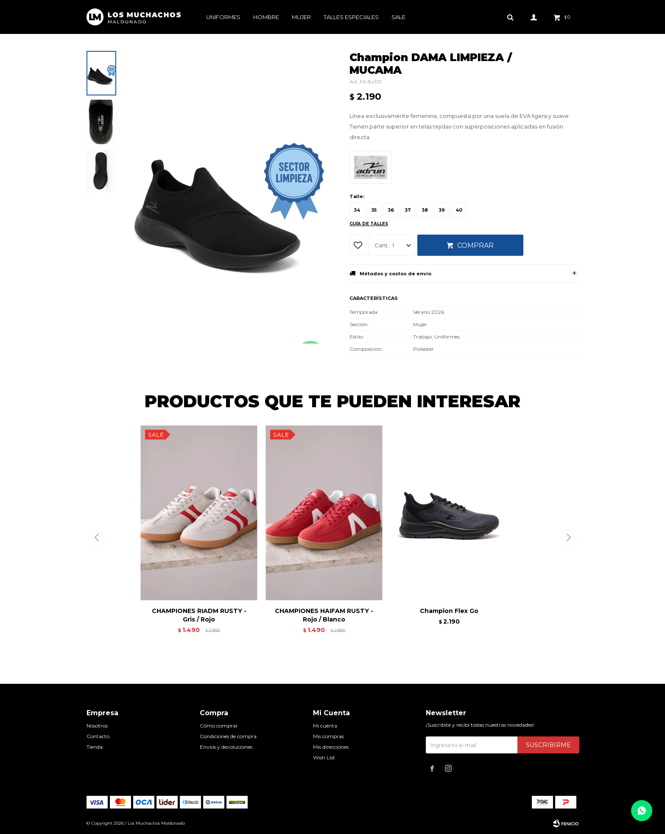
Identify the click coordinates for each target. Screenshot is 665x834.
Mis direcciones (331, 747)
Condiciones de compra (228, 736)
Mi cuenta (325, 725)
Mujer (301, 17)
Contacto (98, 736)
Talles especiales (351, 17)
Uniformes (223, 17)
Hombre (266, 17)
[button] (568, 537)
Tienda (95, 747)
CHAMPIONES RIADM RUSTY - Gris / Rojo (199, 615)
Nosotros (97, 725)
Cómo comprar (219, 725)
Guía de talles (368, 224)
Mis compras (328, 736)
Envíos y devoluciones (226, 747)
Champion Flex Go (449, 611)
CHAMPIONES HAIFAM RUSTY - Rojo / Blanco (324, 615)
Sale (398, 17)
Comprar (475, 245)
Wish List (324, 757)
